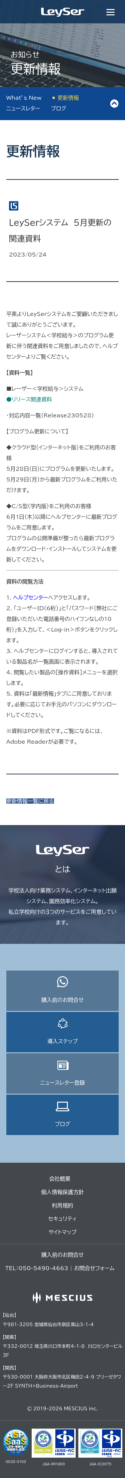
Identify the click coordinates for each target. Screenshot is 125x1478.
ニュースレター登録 (62, 1072)
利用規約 (62, 1205)
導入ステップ (62, 1031)
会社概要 (60, 1178)
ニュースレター (23, 108)
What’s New (24, 97)
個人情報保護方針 (62, 1192)
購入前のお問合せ (62, 989)
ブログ (58, 108)
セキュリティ (62, 1218)
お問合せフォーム (94, 1268)
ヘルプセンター (30, 597)
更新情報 (68, 97)
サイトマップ (62, 1232)
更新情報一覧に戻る (30, 801)
